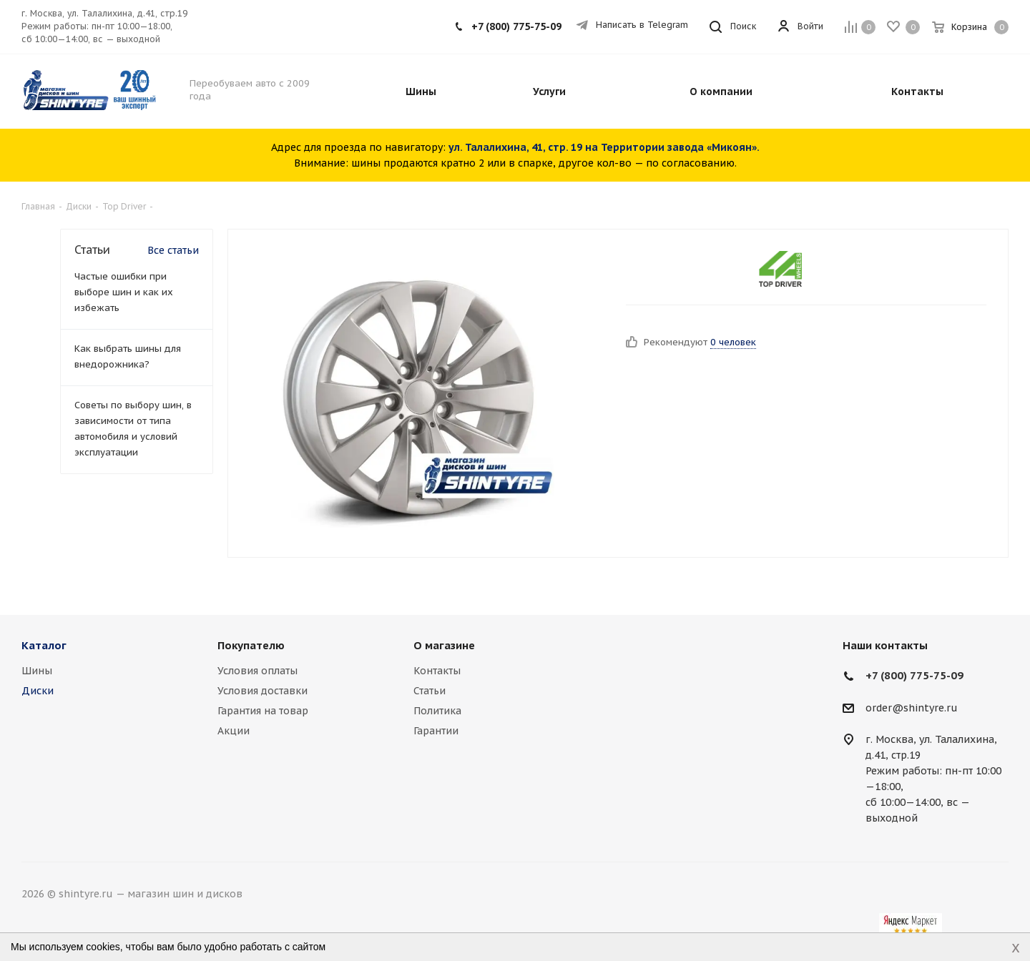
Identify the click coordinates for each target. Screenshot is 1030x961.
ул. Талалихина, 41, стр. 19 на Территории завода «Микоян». (604, 147)
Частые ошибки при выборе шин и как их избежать (123, 292)
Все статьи (173, 250)
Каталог (44, 645)
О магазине (444, 645)
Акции (233, 730)
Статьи (429, 690)
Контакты (437, 670)
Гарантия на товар (262, 710)
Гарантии (435, 730)
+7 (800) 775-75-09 (516, 26)
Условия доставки (262, 690)
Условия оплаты (257, 670)
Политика (437, 710)
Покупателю (251, 645)
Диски (37, 690)
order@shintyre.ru (911, 707)
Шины (36, 670)
